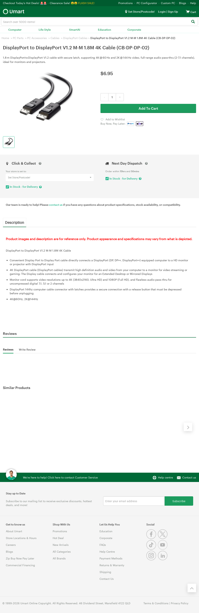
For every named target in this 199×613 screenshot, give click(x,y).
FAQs (103, 544)
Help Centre (107, 551)
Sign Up (172, 11)
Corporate (134, 29)
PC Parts (18, 38)
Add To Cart (148, 108)
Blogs (182, 3)
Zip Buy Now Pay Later (20, 558)
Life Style (45, 29)
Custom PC (168, 3)
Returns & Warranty (112, 565)
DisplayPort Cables (75, 38)
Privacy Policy (179, 603)
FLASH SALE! (86, 3)
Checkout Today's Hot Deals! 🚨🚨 (25, 3)
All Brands (59, 558)
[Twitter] (163, 538)
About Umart (14, 531)
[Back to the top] (192, 588)
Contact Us (107, 578)
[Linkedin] (163, 559)
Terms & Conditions (155, 603)
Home (5, 38)
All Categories (62, 551)
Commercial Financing (20, 565)
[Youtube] (163, 548)
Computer (15, 29)
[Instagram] (152, 559)
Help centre (165, 477)
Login (162, 11)
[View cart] (188, 11)
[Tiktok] (152, 548)
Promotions (125, 3)
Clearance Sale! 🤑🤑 (63, 3)
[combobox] (99, 21)
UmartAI (74, 29)
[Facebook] (152, 538)
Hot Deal (58, 538)
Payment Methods (111, 558)
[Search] (192, 21)
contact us (56, 204)
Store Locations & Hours (21, 538)
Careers (11, 544)
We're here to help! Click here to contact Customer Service (60, 477)
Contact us (189, 477)
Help (193, 3)
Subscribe (178, 501)
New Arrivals (61, 544)
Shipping (105, 572)
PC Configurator (147, 3)
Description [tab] (14, 222)
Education (104, 29)
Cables (55, 38)
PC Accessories (37, 38)
